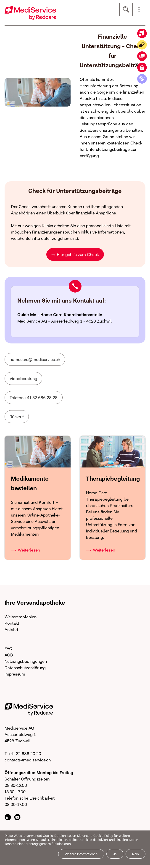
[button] (139, 9)
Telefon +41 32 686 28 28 (34, 397)
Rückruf (17, 416)
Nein (135, 854)
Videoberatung (23, 378)
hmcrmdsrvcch (35, 359)
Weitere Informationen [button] (81, 854)
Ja (115, 854)
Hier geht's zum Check (78, 254)
